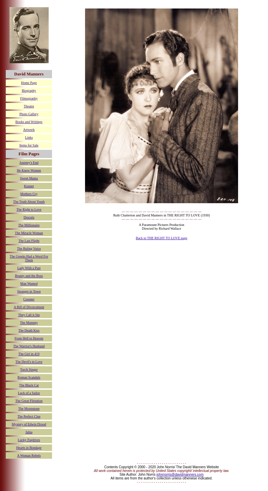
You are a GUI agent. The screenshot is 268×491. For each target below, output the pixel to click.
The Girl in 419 (28, 354)
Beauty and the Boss (29, 276)
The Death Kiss (28, 330)
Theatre (29, 106)
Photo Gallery (28, 114)
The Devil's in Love (28, 362)
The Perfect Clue (28, 416)
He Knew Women (29, 170)
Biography (29, 90)
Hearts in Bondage (28, 448)
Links (29, 137)
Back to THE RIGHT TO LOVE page (161, 238)
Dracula (28, 217)
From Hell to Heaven (29, 338)
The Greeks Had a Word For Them (29, 258)
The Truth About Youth (29, 202)
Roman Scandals (29, 377)
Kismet (29, 186)
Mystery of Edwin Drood (29, 424)
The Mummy (29, 323)
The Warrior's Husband (29, 346)
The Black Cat (29, 385)
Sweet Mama (29, 178)
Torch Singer (29, 369)
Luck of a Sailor (29, 393)
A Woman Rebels (29, 455)
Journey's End (28, 162)
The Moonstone (28, 408)
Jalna (29, 432)
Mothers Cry (29, 194)
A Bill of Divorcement (29, 307)
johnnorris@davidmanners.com (180, 474)
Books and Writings (28, 122)
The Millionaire (28, 225)
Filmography (29, 98)
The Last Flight (28, 241)
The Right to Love (28, 209)
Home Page (29, 83)
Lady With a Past (29, 268)
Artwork (29, 129)
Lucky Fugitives (29, 440)
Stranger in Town (28, 291)
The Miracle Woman (29, 233)
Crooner (29, 299)
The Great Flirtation (29, 401)
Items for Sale (28, 145)
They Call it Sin (29, 315)
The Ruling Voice (29, 248)
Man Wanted (29, 283)
